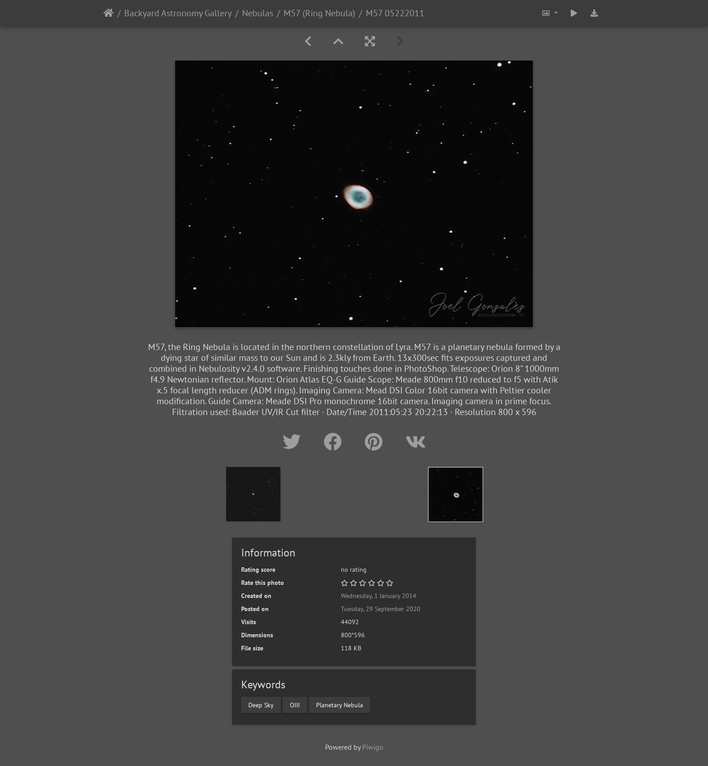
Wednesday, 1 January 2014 (378, 596)
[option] (253, 494)
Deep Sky (261, 705)
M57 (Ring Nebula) (319, 13)
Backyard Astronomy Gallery (178, 13)
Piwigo (372, 747)
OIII (295, 705)
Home (108, 13)
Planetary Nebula (339, 705)
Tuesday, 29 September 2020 (380, 609)
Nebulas (257, 13)
